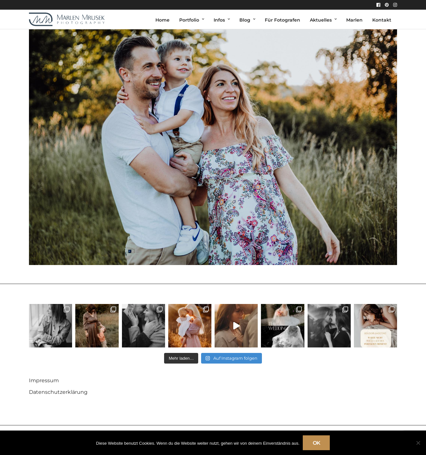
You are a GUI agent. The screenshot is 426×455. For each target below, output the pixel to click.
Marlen (354, 20)
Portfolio (189, 20)
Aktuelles (321, 20)
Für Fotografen (282, 20)
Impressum (44, 380)
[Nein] (418, 443)
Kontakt (381, 20)
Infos (219, 20)
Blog (244, 20)
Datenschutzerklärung (58, 392)
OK (316, 443)
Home (162, 20)
